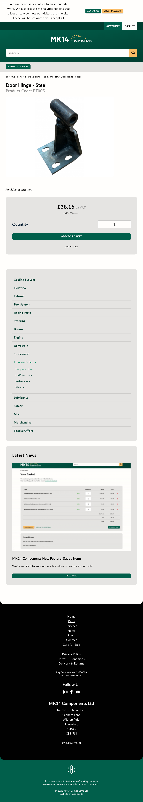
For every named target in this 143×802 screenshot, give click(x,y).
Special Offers (23, 431)
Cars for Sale (71, 644)
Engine (18, 337)
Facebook (71, 692)
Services (71, 626)
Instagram (65, 692)
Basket (130, 26)
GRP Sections (23, 375)
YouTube (77, 692)
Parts (20, 76)
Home (10, 76)
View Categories (18, 66)
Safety (18, 406)
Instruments (22, 381)
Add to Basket (71, 236)
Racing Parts (22, 313)
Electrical (20, 288)
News (71, 630)
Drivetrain (21, 346)
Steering (20, 321)
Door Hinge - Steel (71, 76)
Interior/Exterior (33, 76)
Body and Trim (51, 76)
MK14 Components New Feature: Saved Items (47, 558)
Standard (20, 387)
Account (113, 26)
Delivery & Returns (71, 663)
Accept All (93, 10)
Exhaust (19, 296)
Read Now (71, 575)
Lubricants (21, 397)
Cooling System (24, 279)
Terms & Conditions (71, 659)
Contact (71, 640)
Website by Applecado (71, 793)
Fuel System (22, 304)
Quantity (20, 224)
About (72, 635)
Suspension (21, 354)
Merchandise (23, 422)
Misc (17, 414)
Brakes (18, 329)
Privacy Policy (71, 654)
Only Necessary (112, 10)
